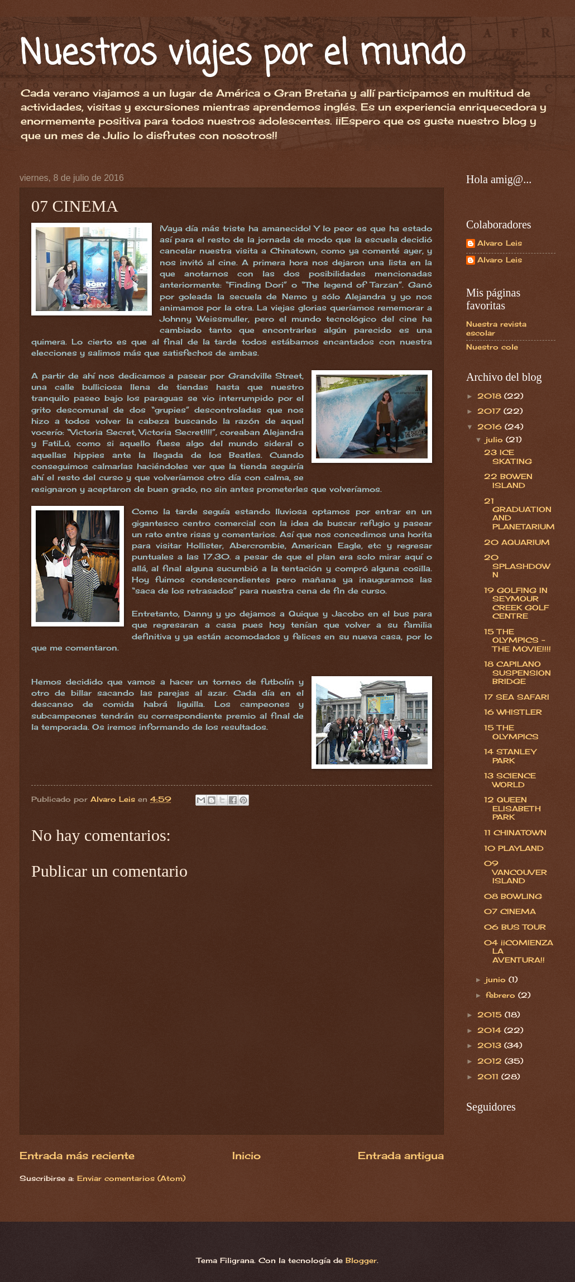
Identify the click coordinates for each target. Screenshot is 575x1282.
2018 (490, 395)
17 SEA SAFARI (516, 696)
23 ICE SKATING (508, 456)
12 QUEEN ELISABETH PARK (512, 808)
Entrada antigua (401, 1155)
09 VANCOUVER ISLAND (515, 872)
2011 (489, 1076)
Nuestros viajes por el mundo (242, 54)
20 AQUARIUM (517, 542)
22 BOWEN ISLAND (508, 480)
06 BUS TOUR (515, 926)
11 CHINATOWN (515, 832)
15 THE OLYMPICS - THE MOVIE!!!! (517, 640)
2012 (491, 1060)
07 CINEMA (510, 911)
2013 (490, 1045)
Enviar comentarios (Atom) (131, 1178)
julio (496, 439)
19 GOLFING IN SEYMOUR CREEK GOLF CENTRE (516, 603)
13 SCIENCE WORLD (510, 779)
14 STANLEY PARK (510, 755)
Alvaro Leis (499, 243)
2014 (490, 1030)
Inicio (246, 1155)
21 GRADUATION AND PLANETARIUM (519, 513)
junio (497, 979)
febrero (502, 995)
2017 (490, 410)
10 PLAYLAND (514, 848)
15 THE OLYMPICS (511, 731)
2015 (491, 1014)
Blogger (361, 1260)
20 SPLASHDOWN (517, 566)
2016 (491, 426)
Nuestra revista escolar (496, 328)
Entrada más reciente (77, 1155)
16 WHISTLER (513, 711)
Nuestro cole (492, 346)
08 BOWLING (513, 896)
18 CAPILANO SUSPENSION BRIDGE (517, 672)
